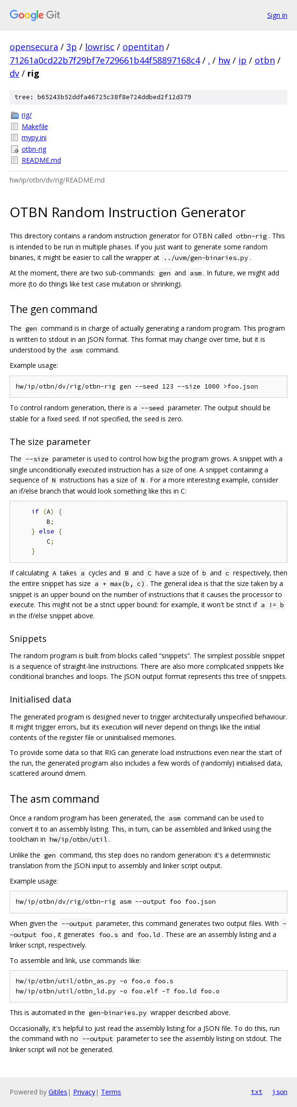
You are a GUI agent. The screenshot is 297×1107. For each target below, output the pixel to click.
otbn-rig (34, 149)
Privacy (84, 1091)
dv (14, 73)
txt (256, 1091)
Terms (111, 1091)
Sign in (277, 15)
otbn (265, 60)
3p (71, 46)
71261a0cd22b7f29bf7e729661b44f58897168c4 (105, 60)
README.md (41, 160)
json (279, 1091)
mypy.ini (34, 137)
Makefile (35, 126)
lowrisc (99, 46)
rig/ (27, 114)
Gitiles (58, 1091)
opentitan (143, 46)
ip (242, 60)
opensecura (34, 46)
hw (224, 60)
